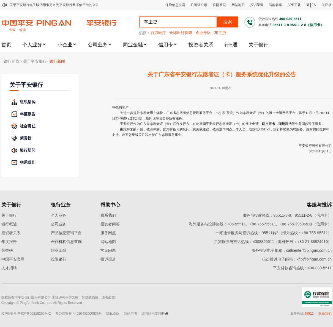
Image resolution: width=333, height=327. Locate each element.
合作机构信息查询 (66, 241)
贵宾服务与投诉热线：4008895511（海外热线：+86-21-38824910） (273, 241)
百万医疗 (158, 32)
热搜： (145, 32)
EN (314, 5)
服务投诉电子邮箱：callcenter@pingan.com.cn (292, 250)
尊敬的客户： (122, 107)
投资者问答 (110, 224)
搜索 (227, 21)
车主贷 (220, 32)
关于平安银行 (26, 85)
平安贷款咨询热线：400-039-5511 (302, 268)
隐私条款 (112, 313)
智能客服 (275, 5)
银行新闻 (57, 61)
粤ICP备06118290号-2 (34, 313)
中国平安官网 (12, 259)
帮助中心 (110, 205)
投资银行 (58, 259)
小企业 (65, 44)
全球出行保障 (180, 32)
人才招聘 (9, 268)
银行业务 (61, 205)
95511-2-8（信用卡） (307, 25)
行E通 (231, 44)
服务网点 (108, 233)
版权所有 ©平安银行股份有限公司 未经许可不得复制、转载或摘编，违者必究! (58, 297)
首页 (6, 44)
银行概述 (9, 224)
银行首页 (11, 61)
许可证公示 (199, 5)
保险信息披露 (175, 5)
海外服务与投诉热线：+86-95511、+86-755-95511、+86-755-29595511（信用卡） (260, 224)
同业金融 (133, 44)
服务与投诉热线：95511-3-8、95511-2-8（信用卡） (287, 215)
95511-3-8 (280, 25)
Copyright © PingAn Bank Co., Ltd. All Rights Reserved (41, 303)
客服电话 (265, 25)
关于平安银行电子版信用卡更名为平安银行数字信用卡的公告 (54, 5)
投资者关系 (201, 44)
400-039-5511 (290, 19)
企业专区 (203, 32)
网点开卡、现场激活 (277, 124)
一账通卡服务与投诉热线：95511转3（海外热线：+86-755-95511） (273, 233)
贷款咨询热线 (268, 19)
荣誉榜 (7, 250)
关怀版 (327, 5)
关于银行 (258, 44)
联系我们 (108, 215)
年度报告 (9, 241)
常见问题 (108, 250)
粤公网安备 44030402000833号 (78, 313)
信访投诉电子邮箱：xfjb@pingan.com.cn (297, 259)
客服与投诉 (319, 205)
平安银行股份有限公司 (315, 146)
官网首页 (219, 5)
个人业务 (32, 44)
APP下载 (294, 5)
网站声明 (130, 313)
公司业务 (98, 44)
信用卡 (165, 44)
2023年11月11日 (320, 151)
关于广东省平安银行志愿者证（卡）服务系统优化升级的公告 (222, 74)
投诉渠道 (256, 5)
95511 (309, 313)
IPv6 (164, 313)
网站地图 (238, 5)
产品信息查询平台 (66, 233)
